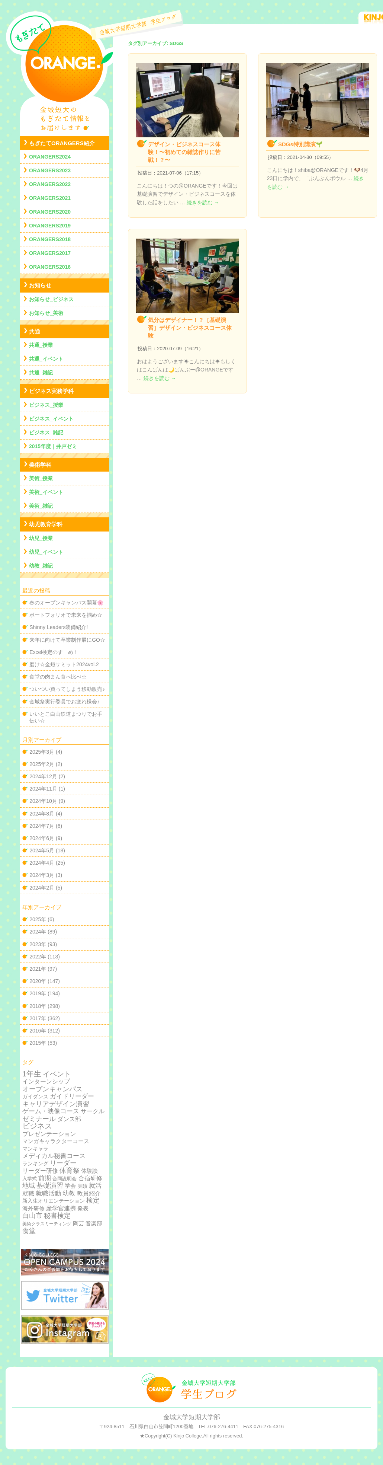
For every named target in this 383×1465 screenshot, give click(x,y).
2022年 (37, 957)
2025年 (37, 919)
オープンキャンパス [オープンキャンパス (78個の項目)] (52, 1089)
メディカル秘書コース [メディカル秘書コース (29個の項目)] (54, 1155)
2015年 (37, 1043)
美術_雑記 (41, 506)
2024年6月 (41, 838)
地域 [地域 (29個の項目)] (28, 1185)
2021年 (37, 969)
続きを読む (203, 202)
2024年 (37, 932)
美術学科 (40, 465)
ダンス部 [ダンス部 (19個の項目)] (69, 1119)
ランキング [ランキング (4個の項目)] (35, 1163)
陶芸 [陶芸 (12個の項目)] (78, 1223)
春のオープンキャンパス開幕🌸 (66, 603)
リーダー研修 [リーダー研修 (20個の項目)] (40, 1170)
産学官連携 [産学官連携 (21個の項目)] (61, 1208)
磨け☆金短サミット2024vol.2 (64, 664)
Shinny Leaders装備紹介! (58, 627)
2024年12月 (43, 776)
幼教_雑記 (41, 566)
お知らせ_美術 (46, 313)
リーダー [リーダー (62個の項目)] (63, 1163)
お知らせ (40, 285)
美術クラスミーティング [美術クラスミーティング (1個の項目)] (46, 1223)
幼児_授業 (41, 538)
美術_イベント (46, 492)
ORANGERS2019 (50, 226)
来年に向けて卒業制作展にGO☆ (67, 640)
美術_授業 (41, 478)
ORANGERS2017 (50, 253)
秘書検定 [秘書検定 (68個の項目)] (57, 1215)
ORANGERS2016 (50, 267)
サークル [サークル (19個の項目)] (92, 1111)
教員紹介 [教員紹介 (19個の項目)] (89, 1193)
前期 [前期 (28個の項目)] (44, 1178)
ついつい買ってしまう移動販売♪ (67, 689)
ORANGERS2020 (50, 212)
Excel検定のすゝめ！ (53, 652)
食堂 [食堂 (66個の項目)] (29, 1231)
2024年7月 (41, 826)
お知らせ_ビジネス (51, 299)
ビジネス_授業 (46, 405)
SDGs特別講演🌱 (300, 144)
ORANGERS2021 (50, 198)
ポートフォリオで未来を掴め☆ (65, 615)
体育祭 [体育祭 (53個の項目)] (69, 1170)
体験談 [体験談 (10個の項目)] (89, 1171)
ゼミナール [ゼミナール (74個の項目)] (39, 1119)
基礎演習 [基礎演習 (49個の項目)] (49, 1185)
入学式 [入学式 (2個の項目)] (29, 1178)
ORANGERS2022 (50, 184)
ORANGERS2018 (50, 239)
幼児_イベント (46, 552)
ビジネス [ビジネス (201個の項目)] (37, 1126)
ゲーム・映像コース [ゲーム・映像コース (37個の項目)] (50, 1111)
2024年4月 (41, 863)
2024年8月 (41, 814)
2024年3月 (41, 875)
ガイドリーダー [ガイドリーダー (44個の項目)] (72, 1096)
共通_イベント (46, 359)
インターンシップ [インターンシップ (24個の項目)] (46, 1081)
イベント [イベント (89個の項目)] (57, 1074)
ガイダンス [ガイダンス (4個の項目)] (35, 1096)
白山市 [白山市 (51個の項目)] (32, 1215)
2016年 (37, 1031)
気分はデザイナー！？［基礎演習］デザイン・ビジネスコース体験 (190, 328)
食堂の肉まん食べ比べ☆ (58, 677)
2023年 (37, 944)
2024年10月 (43, 801)
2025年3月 (41, 752)
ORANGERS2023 (50, 170)
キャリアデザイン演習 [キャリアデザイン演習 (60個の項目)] (55, 1104)
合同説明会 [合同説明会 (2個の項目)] (64, 1178)
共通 (34, 331)
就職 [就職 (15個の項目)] (28, 1193)
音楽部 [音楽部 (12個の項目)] (94, 1223)
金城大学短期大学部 (191, 1417)
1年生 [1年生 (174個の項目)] (31, 1074)
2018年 (37, 1006)
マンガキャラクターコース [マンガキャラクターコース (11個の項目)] (55, 1141)
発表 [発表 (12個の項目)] (82, 1208)
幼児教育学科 (45, 524)
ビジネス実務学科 (51, 391)
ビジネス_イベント (51, 419)
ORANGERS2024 (50, 157)
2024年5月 (41, 850)
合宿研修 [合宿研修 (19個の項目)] (90, 1178)
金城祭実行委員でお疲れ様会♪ (64, 702)
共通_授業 (41, 345)
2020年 (37, 981)
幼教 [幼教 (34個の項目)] (68, 1193)
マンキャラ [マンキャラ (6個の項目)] (35, 1149)
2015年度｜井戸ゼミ (53, 446)
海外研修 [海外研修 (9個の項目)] (33, 1209)
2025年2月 (41, 764)
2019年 (37, 993)
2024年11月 (43, 789)
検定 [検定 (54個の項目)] (93, 1200)
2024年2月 (41, 888)
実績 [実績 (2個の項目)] (82, 1186)
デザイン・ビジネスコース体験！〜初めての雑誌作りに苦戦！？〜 (184, 152)
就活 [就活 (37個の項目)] (95, 1185)
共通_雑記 (41, 373)
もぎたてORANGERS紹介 (62, 143)
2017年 (37, 1018)
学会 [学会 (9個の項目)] (70, 1186)
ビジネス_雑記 (46, 432)
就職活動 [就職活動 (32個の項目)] (48, 1193)
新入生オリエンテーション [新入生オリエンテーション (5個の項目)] (53, 1201)
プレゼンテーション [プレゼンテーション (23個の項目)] (49, 1133)
